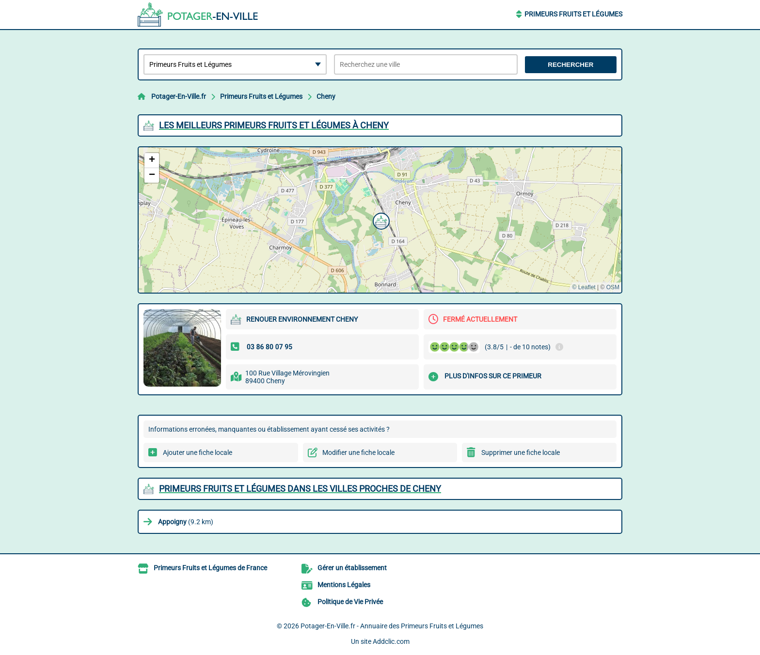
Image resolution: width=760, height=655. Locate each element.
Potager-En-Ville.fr (178, 96)
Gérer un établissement (352, 568)
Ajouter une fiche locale (197, 452)
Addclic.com (391, 641)
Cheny (326, 96)
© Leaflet (583, 287)
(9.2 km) (185, 522)
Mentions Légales (343, 585)
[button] (380, 220)
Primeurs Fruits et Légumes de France (210, 568)
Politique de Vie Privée (350, 602)
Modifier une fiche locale (358, 452)
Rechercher (570, 64)
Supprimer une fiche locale (520, 452)
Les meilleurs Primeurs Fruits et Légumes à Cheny (274, 125)
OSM (612, 287)
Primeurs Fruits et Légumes (573, 14)
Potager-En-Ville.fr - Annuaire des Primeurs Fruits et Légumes (392, 626)
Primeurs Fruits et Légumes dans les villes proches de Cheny (300, 488)
